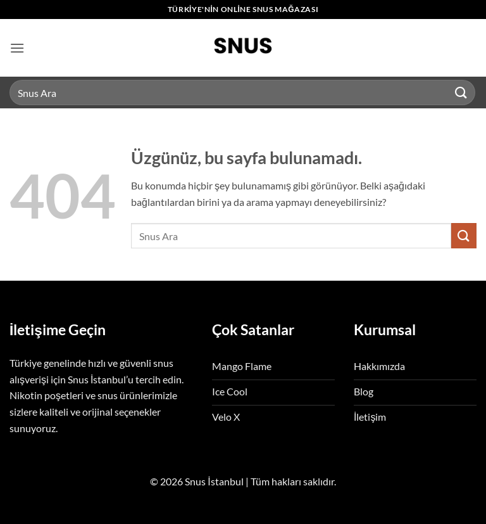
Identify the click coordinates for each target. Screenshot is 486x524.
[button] (17, 47)
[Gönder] (461, 92)
